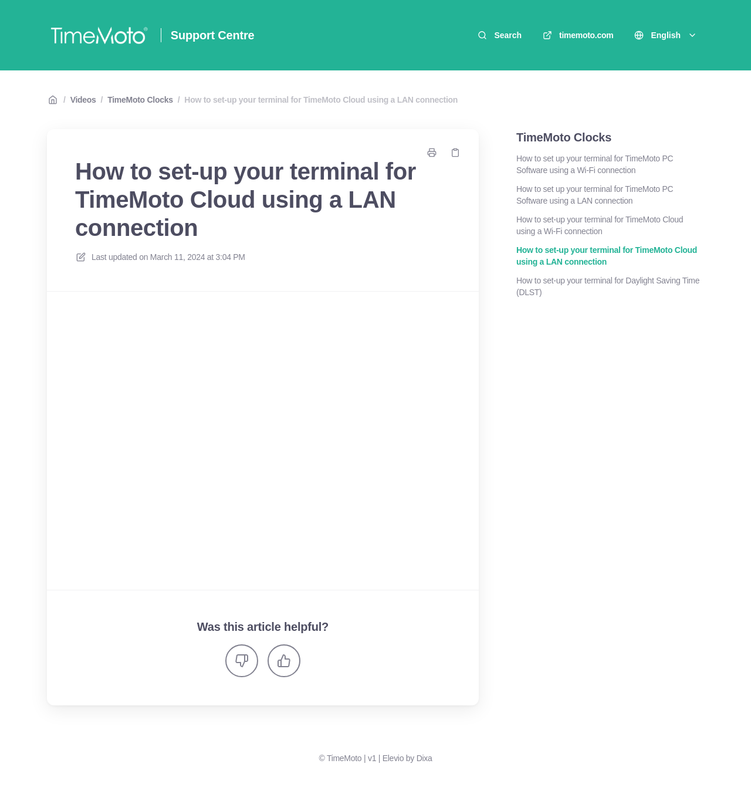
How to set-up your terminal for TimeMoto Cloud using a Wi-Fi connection (599, 225)
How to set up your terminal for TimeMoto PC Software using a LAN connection (594, 194)
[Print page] (431, 152)
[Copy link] (455, 152)
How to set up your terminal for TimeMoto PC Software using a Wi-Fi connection (594, 164)
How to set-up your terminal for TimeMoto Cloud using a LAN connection (321, 99)
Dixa (424, 758)
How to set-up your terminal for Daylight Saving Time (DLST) (607, 286)
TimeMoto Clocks (139, 99)
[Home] (99, 35)
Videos (83, 99)
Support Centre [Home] (213, 35)
